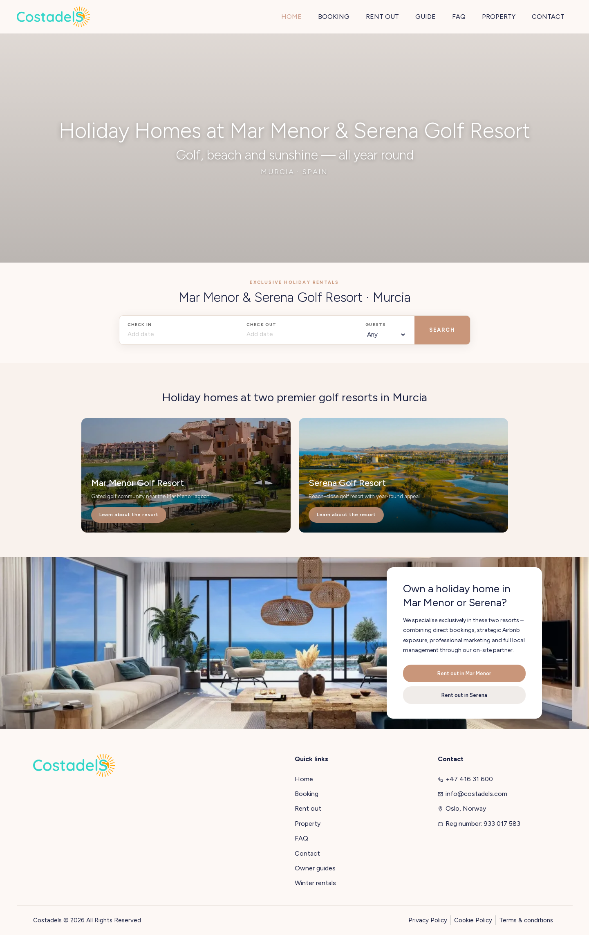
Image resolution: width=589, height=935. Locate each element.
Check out (261, 324)
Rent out (308, 808)
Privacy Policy (427, 920)
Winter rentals (315, 883)
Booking (306, 794)
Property (307, 823)
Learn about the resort (129, 514)
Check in (140, 324)
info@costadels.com (472, 794)
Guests (375, 324)
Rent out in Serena (464, 695)
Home (304, 779)
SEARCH (442, 330)
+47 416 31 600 (465, 779)
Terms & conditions (526, 920)
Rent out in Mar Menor (464, 673)
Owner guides (315, 868)
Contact (307, 853)
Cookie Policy (473, 920)
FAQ (301, 838)
